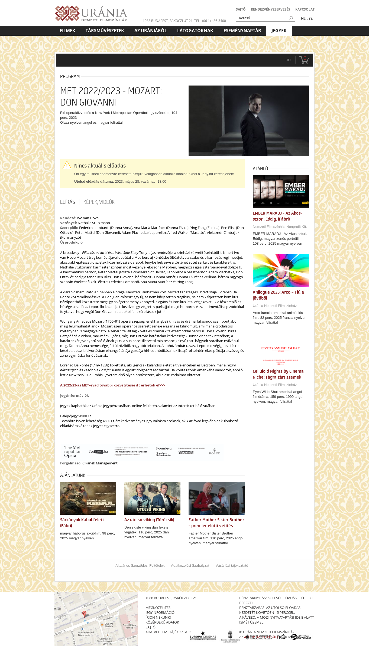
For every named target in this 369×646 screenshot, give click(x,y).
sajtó (150, 627)
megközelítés (157, 607)
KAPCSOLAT (305, 9)
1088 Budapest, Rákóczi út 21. (168, 20)
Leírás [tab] (67, 202)
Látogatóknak (195, 31)
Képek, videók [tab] (99, 202)
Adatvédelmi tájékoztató (168, 631)
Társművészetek (105, 31)
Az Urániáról (150, 31)
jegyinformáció (159, 612)
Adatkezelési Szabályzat (190, 565)
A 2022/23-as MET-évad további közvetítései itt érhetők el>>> (112, 385)
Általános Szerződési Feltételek (139, 565)
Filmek (67, 31)
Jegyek (279, 31)
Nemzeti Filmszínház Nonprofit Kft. (280, 227)
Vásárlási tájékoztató (232, 565)
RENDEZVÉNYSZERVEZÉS (270, 9)
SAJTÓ (241, 9)
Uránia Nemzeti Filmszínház (275, 306)
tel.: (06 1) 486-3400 (210, 20)
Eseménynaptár (242, 31)
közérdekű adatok (162, 622)
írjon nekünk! (158, 617)
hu (288, 60)
